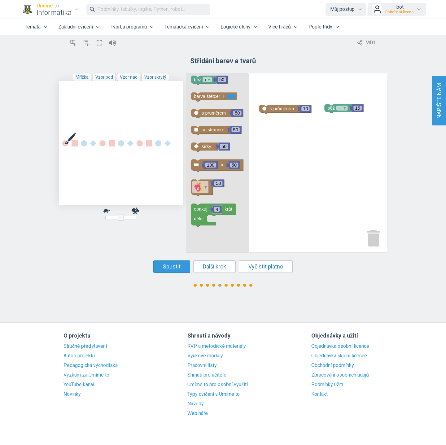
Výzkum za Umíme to (86, 375)
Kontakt (319, 394)
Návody (195, 404)
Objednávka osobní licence (340, 346)
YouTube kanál (78, 384)
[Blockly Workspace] (286, 163)
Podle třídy (320, 27)
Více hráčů (279, 27)
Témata (33, 27)
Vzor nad (129, 77)
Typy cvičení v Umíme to (213, 394)
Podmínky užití (327, 384)
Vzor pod (104, 77)
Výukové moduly (205, 356)
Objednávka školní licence (339, 356)
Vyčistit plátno (265, 266)
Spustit (172, 266)
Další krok (214, 266)
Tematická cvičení (183, 27)
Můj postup (342, 9)
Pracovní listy (202, 365)
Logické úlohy (236, 27)
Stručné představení (85, 346)
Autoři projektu (79, 356)
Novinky (72, 394)
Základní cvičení (75, 27)
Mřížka (82, 77)
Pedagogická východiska (90, 365)
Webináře (197, 413)
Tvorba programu (129, 27)
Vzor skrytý (155, 77)
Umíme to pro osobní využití (217, 384)
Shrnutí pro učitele (206, 375)
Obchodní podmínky (332, 365)
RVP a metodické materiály (216, 346)
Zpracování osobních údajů (340, 375)
